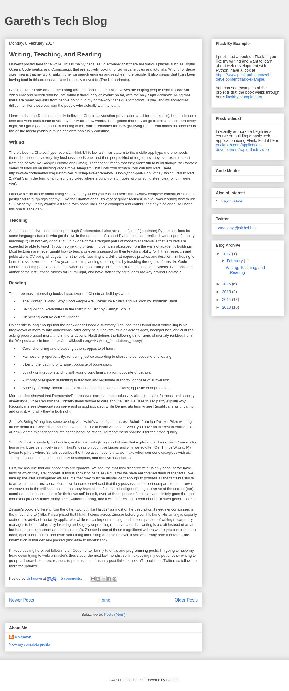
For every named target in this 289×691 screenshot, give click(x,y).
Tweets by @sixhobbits (236, 228)
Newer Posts (21, 600)
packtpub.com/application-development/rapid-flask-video (242, 147)
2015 (227, 291)
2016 (227, 284)
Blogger (172, 680)
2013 (227, 307)
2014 (227, 299)
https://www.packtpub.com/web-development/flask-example (244, 77)
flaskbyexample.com (244, 97)
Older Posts (186, 600)
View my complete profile (29, 644)
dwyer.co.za (231, 200)
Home (104, 600)
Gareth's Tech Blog (56, 21)
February (235, 261)
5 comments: (72, 578)
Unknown (23, 637)
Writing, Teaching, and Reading (55, 54)
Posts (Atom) (114, 614)
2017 (227, 254)
